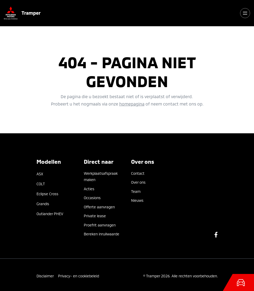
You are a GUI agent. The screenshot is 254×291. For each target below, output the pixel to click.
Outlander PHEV (50, 213)
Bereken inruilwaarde (101, 234)
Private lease (95, 216)
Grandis (43, 204)
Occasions (92, 197)
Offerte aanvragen (99, 207)
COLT (41, 184)
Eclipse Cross (47, 194)
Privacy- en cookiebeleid (78, 276)
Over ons (138, 182)
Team (136, 191)
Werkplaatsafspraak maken (101, 176)
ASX (40, 174)
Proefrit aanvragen (100, 225)
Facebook (216, 234)
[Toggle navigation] (245, 13)
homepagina (131, 103)
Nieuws (137, 200)
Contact (137, 173)
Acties (89, 189)
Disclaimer (45, 276)
